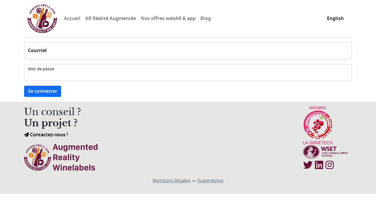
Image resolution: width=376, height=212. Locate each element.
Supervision (210, 180)
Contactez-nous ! (46, 134)
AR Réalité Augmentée (110, 18)
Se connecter (42, 91)
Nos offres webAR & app (168, 18)
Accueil (72, 18)
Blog (205, 18)
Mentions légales (171, 180)
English (335, 18)
